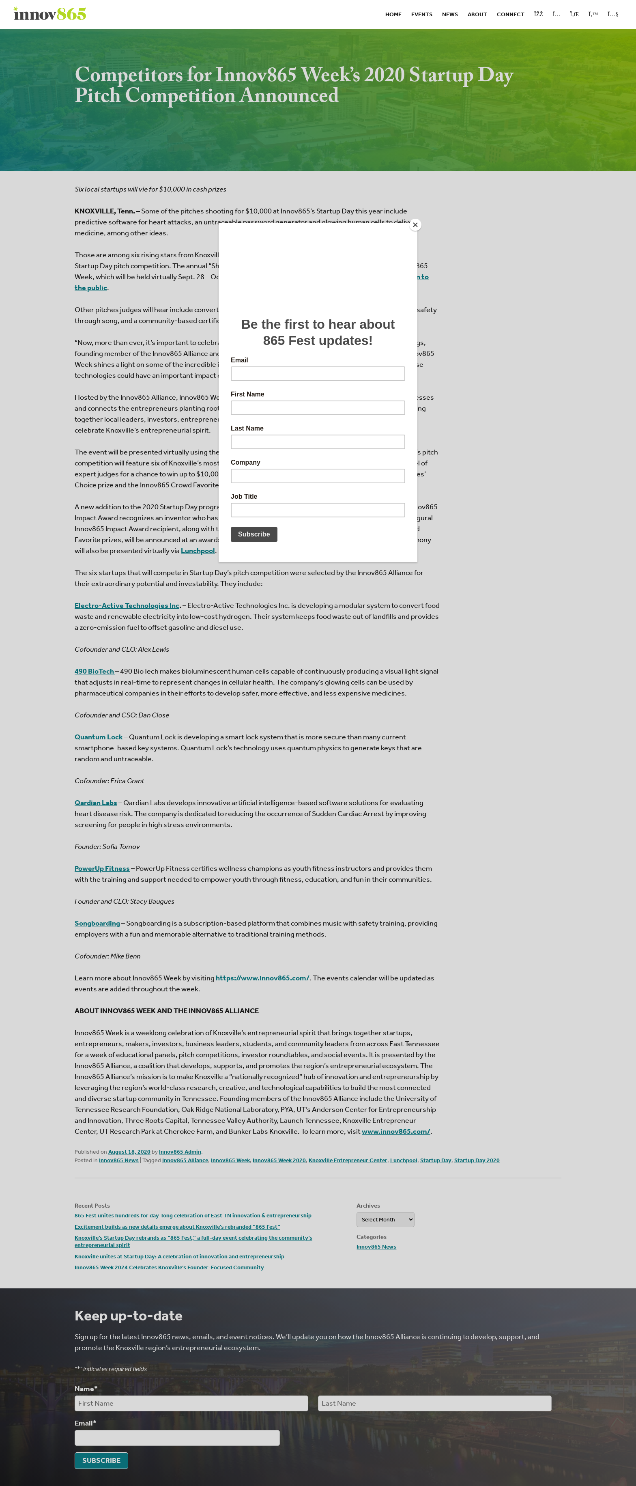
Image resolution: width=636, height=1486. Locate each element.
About (477, 14)
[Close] (415, 225)
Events (421, 14)
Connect (510, 14)
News (450, 14)
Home (393, 14)
